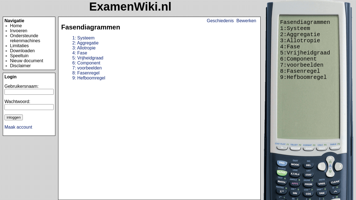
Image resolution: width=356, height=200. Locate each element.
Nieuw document (26, 60)
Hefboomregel (88, 78)
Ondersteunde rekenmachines (25, 38)
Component (86, 63)
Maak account (18, 127)
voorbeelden (87, 68)
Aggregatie (85, 43)
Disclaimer (20, 65)
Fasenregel (86, 73)
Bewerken (246, 20)
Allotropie (84, 48)
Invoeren (18, 30)
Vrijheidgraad (87, 58)
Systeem (83, 38)
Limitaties (19, 45)
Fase (79, 53)
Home (16, 25)
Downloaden (22, 50)
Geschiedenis (220, 20)
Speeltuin (19, 55)
